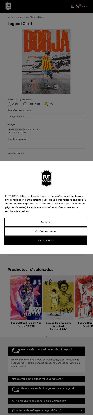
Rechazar (46, 222)
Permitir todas (46, 240)
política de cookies (17, 211)
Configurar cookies (45, 231)
